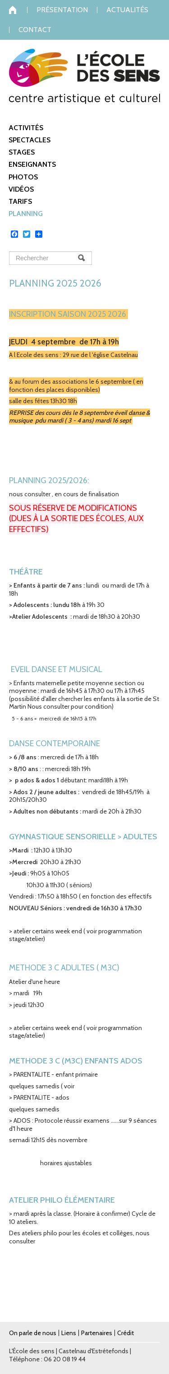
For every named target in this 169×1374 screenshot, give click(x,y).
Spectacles (29, 140)
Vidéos (21, 189)
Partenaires (96, 1333)
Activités (26, 127)
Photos (23, 177)
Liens (68, 1333)
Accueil (18, 10)
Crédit (125, 1333)
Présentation (62, 10)
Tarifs (20, 201)
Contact (34, 30)
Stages (22, 152)
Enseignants (32, 164)
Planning (26, 213)
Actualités (127, 10)
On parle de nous (32, 1333)
